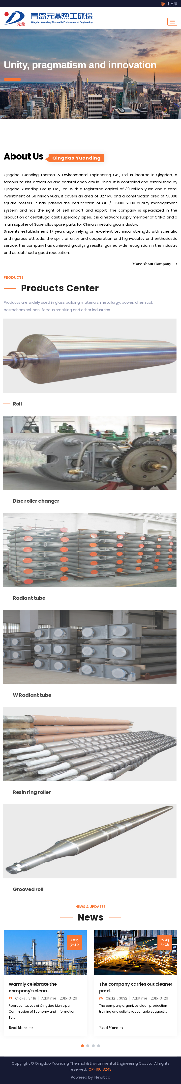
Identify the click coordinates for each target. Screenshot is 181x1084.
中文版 (172, 4)
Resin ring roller (29, 792)
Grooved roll (25, 889)
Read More (21, 1028)
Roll (14, 403)
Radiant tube (26, 598)
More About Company (154, 264)
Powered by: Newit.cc (90, 1077)
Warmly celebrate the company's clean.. (33, 987)
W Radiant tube (29, 695)
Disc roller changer (33, 500)
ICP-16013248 (100, 1069)
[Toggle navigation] (172, 22)
